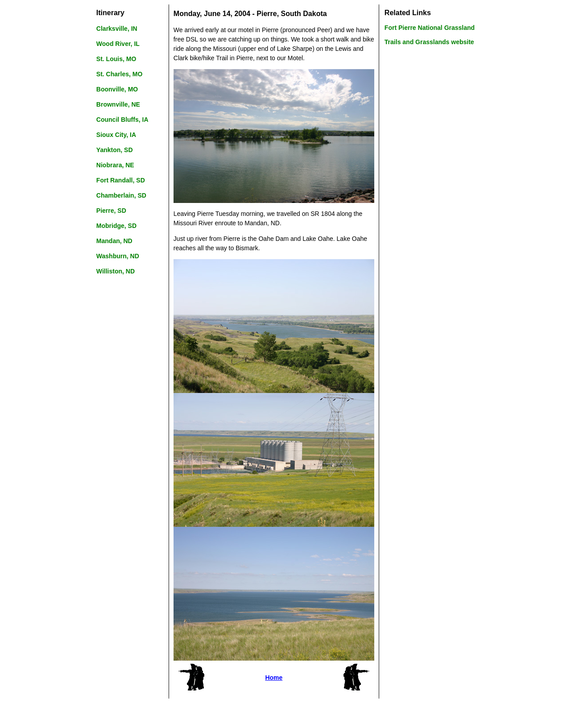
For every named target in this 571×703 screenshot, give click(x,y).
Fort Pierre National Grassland (430, 27)
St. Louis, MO (116, 58)
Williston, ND (115, 271)
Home (273, 677)
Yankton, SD (114, 149)
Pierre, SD (111, 210)
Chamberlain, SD (121, 195)
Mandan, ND (114, 240)
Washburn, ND (117, 256)
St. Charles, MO (119, 74)
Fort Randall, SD (120, 180)
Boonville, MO (117, 89)
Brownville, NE (118, 104)
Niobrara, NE (115, 165)
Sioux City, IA (116, 134)
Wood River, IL (118, 43)
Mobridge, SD (116, 225)
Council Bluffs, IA (122, 119)
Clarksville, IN (116, 28)
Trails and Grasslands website (429, 41)
